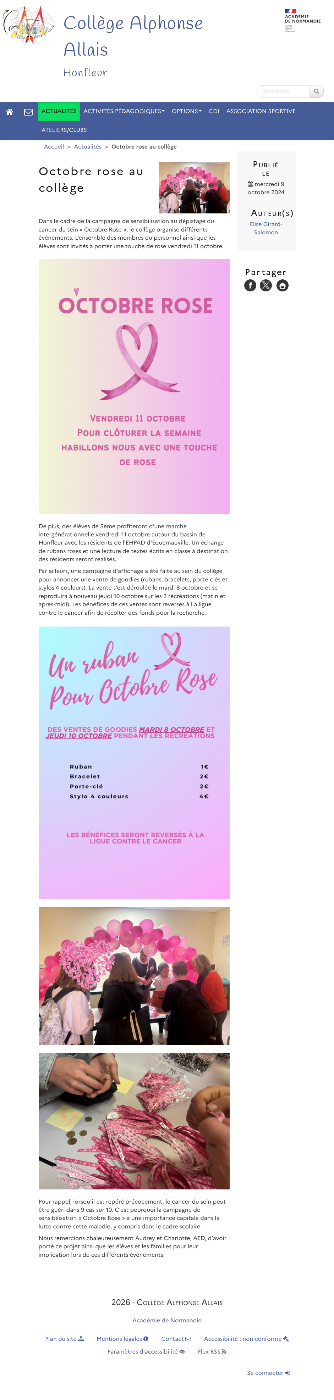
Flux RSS (212, 1352)
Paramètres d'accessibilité (146, 1352)
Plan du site (64, 1339)
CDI (214, 111)
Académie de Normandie (167, 1320)
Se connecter (268, 1373)
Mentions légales (122, 1339)
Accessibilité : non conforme (246, 1339)
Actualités (59, 111)
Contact (176, 1339)
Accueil (54, 147)
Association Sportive (261, 111)
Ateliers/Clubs (64, 130)
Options (187, 111)
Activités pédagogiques (124, 111)
